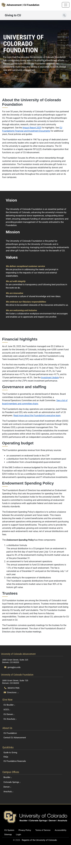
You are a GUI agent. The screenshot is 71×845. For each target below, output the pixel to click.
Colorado (12, 782)
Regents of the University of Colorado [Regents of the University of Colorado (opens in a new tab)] (39, 840)
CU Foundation (10, 733)
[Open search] (64, 15)
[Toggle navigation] (65, 5)
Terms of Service (42, 830)
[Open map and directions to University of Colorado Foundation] (11, 692)
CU (9, 705)
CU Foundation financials (14, 761)
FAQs (5, 757)
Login (18, 834)
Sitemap (8, 834)
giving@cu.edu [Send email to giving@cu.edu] (12, 667)
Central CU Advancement (14, 737)
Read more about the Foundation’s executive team (37, 415)
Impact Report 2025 (32, 127)
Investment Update (50, 377)
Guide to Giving (10, 752)
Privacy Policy (25, 830)
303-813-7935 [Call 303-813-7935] (11, 688)
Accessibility (60, 830)
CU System (9, 830)
